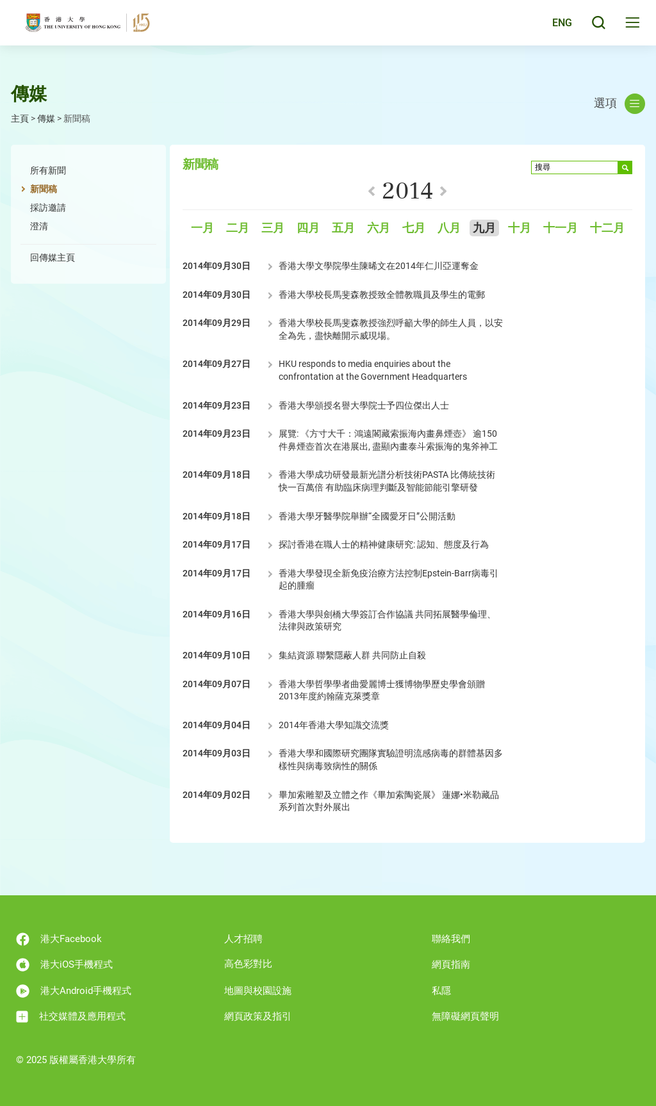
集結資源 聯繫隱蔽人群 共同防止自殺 (352, 655)
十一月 (560, 228)
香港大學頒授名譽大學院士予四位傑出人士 (364, 405)
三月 (272, 228)
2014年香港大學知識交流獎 (334, 725)
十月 (519, 228)
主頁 (20, 118)
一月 (202, 228)
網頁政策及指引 (257, 1016)
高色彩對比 (248, 964)
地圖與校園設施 (257, 990)
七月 (413, 228)
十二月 (607, 228)
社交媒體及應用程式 (71, 1017)
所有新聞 (48, 170)
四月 (308, 228)
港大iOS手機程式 (64, 965)
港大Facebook (59, 939)
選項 (619, 104)
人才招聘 (243, 939)
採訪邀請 (48, 207)
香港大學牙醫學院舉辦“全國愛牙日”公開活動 (367, 516)
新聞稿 (43, 189)
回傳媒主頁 (52, 257)
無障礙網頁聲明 (465, 1016)
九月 (484, 228)
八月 (449, 228)
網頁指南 (451, 964)
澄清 (39, 226)
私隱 (441, 990)
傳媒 (46, 118)
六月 (378, 228)
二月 (237, 228)
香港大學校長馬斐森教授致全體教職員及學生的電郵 (382, 294)
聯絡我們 (451, 939)
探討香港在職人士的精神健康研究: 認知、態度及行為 (384, 544)
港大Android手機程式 (73, 991)
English (553, 26)
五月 (343, 228)
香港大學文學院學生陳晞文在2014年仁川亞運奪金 (379, 266)
